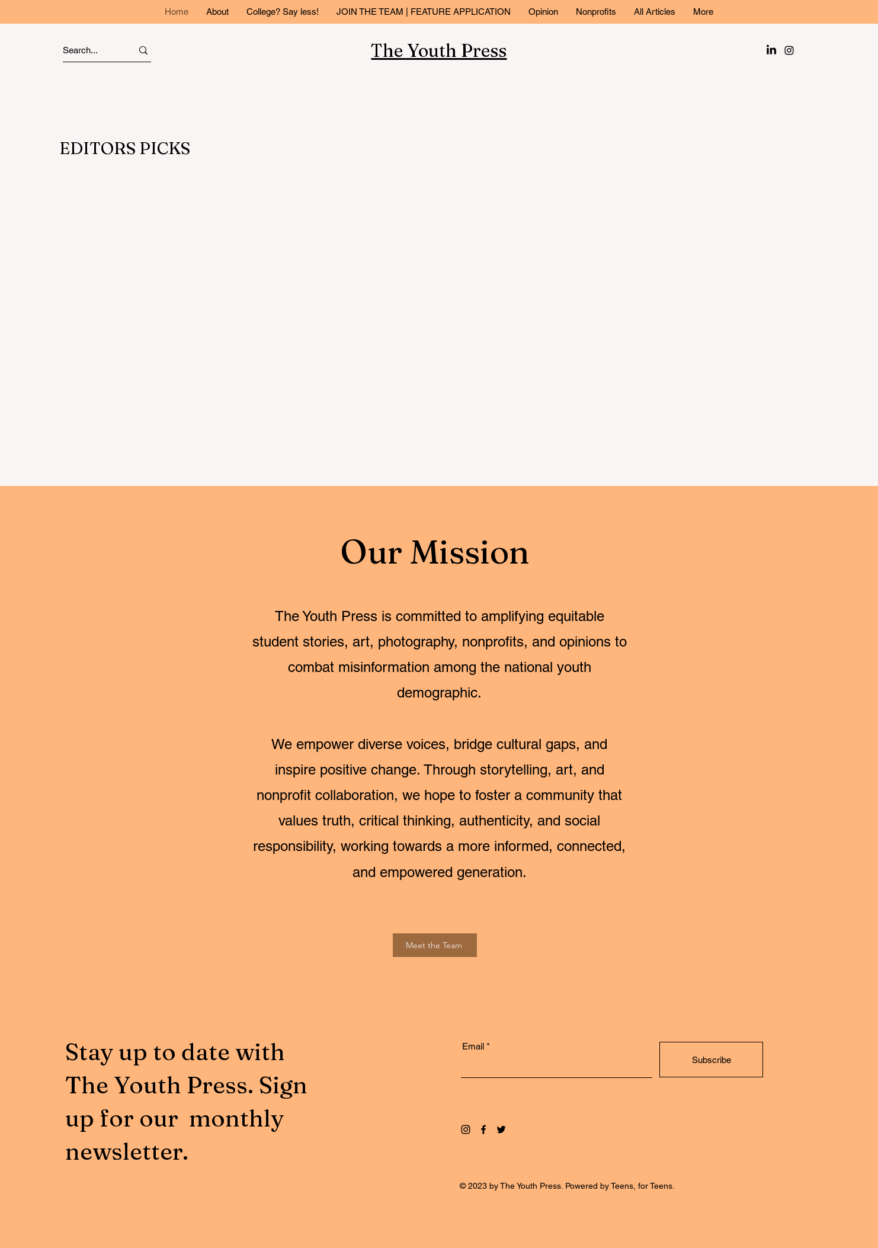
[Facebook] (483, 1129)
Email (473, 1046)
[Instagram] (789, 50)
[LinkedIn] (771, 50)
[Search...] (87, 50)
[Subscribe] (711, 1059)
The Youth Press (439, 51)
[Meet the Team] (435, 945)
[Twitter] (501, 1129)
